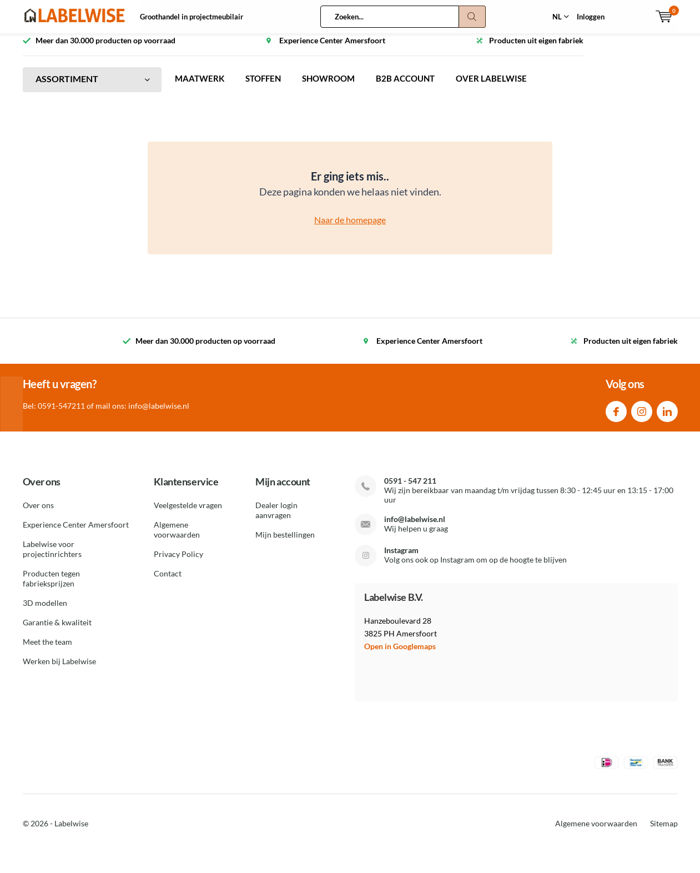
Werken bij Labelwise (59, 669)
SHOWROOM (336, 87)
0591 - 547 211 (410, 489)
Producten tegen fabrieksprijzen (51, 586)
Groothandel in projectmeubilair (191, 16)
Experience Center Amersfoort (76, 533)
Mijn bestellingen (285, 543)
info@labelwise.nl (414, 527)
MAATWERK (200, 87)
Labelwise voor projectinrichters (52, 557)
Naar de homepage (350, 228)
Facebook (616, 417)
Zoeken (472, 17)
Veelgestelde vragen (188, 513)
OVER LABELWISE (505, 87)
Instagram (641, 417)
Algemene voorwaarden (177, 538)
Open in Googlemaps (400, 654)
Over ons (38, 513)
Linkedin (667, 417)
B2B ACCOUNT (416, 87)
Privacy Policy (178, 562)
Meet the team (47, 650)
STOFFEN (267, 87)
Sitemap (664, 831)
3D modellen (45, 611)
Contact (168, 581)
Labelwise (71, 831)
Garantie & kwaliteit (57, 630)
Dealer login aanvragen (276, 518)
